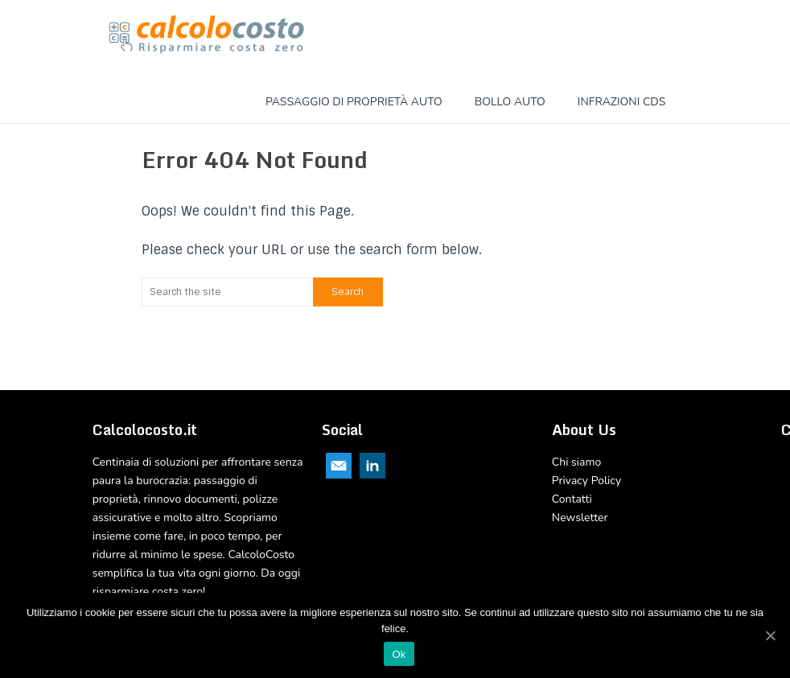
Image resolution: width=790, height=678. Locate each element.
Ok (398, 654)
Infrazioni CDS (621, 101)
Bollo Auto (510, 101)
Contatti (572, 499)
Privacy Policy (586, 480)
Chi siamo (576, 462)
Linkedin (372, 466)
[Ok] (770, 635)
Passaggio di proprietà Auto (353, 101)
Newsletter (580, 517)
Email (339, 466)
